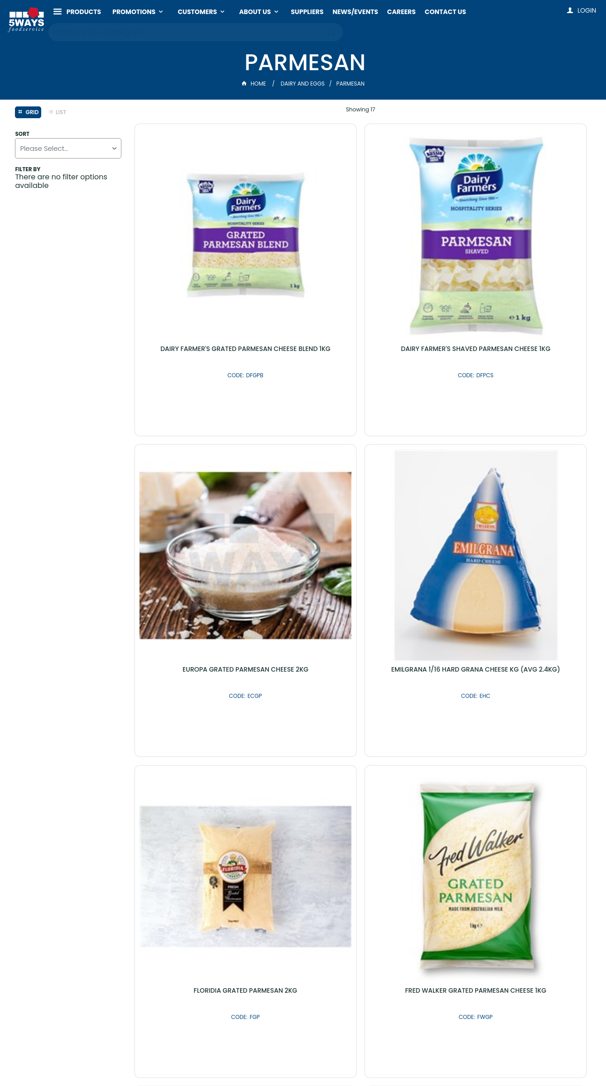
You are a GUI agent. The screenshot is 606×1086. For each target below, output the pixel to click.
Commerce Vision (344, 1060)
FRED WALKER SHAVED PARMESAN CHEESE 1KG (418, 443)
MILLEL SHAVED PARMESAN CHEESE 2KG (417, 648)
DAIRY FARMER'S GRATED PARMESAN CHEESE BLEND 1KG (188, 237)
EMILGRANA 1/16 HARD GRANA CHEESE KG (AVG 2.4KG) (533, 237)
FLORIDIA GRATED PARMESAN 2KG (187, 443)
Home (254, 83)
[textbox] (187, 31)
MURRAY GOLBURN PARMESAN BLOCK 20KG (303, 648)
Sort (22, 134)
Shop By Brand (352, 849)
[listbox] (68, 148)
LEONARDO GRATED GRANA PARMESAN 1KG (188, 648)
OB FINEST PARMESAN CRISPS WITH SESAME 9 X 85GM (533, 648)
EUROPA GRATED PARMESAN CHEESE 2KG (418, 237)
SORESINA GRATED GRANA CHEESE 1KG (533, 443)
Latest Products (254, 849)
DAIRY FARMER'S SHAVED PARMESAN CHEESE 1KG (303, 237)
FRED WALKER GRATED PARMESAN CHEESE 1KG (303, 443)
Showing (360, 109)
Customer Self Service (274, 1060)
